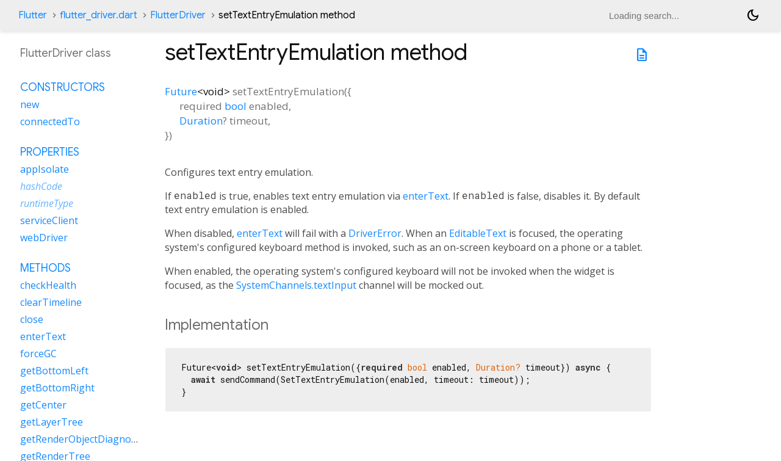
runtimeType (46, 203)
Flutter (32, 15)
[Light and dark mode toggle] (753, 15)
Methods (45, 268)
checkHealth (48, 285)
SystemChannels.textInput (296, 285)
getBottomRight (57, 387)
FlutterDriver (178, 15)
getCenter (43, 405)
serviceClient (49, 220)
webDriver (44, 237)
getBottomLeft (54, 370)
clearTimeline (51, 302)
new (29, 104)
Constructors (62, 87)
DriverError (374, 233)
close (31, 319)
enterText (425, 196)
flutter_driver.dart (98, 15)
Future (181, 91)
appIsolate (44, 169)
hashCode (41, 186)
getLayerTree (51, 422)
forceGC (38, 353)
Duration (201, 121)
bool (236, 106)
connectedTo (50, 121)
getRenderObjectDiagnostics (85, 439)
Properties (49, 152)
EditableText (477, 233)
